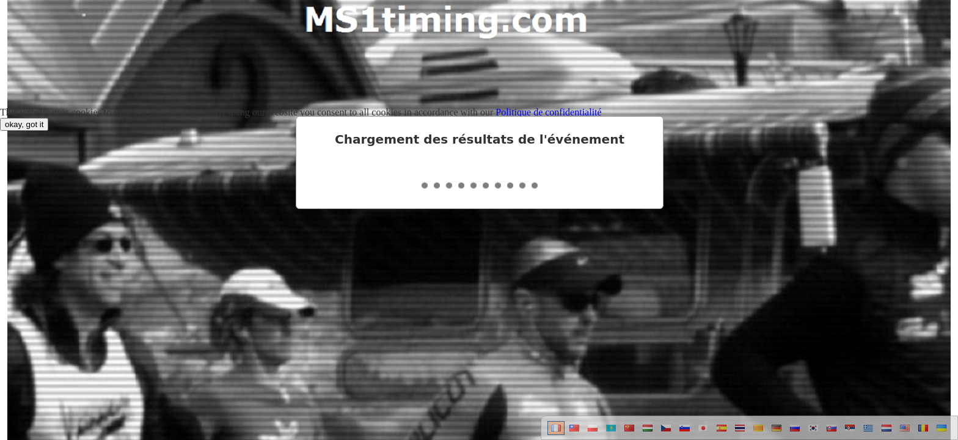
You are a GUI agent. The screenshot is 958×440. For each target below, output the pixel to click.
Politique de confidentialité (548, 112)
